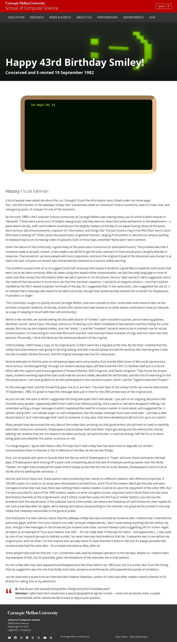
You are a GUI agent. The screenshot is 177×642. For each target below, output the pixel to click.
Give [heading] (152, 17)
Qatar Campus (121, 637)
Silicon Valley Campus (138, 637)
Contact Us (25, 629)
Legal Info (13, 629)
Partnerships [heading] (107, 17)
